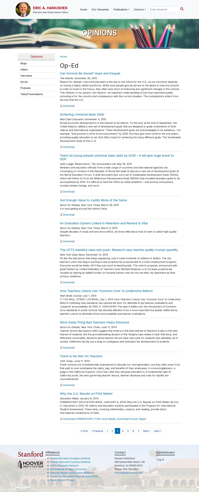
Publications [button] (120, 9)
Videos (24, 69)
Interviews (26, 75)
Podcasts (25, 87)
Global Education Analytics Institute (70, 458)
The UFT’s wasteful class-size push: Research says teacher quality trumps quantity (119, 250)
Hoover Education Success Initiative (70, 462)
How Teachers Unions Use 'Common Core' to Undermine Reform (106, 291)
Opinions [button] (139, 9)
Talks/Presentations (31, 94)
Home (83, 9)
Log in (160, 459)
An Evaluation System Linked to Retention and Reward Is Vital (104, 223)
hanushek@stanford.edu (128, 472)
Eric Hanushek (100, 9)
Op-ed (23, 81)
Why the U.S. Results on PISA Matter (86, 393)
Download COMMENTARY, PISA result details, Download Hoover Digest (104, 418)
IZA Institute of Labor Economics (68, 469)
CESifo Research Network (64, 465)
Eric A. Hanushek (50, 8)
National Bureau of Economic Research (72, 472)
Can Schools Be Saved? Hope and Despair (90, 73)
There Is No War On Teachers (81, 356)
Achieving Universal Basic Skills (82, 114)
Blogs (23, 63)
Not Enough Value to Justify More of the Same (93, 200)
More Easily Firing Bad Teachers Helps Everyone (94, 322)
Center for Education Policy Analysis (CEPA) (74, 476)
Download (69, 105)
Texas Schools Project (62, 480)
